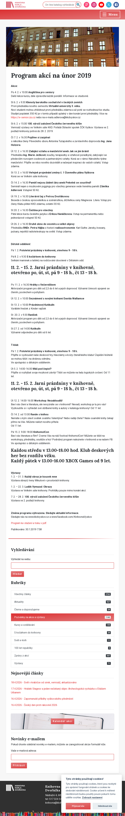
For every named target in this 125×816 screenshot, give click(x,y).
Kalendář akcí (62, 721)
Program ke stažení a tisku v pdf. (29, 523)
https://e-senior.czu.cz (23, 117)
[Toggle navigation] (110, 14)
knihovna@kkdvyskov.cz (58, 802)
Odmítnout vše (105, 806)
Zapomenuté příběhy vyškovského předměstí (42, 698)
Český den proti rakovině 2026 (34, 705)
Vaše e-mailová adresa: (23, 750)
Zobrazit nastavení (92, 797)
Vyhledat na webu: (21, 559)
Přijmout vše (78, 806)
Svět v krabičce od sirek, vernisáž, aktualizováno (44, 682)
